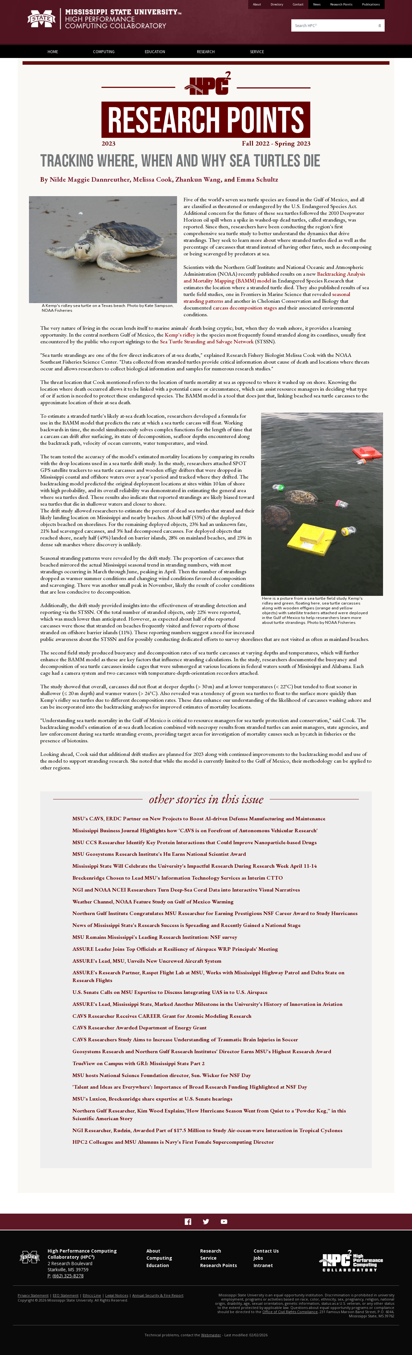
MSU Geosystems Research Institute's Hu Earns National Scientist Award (159, 853)
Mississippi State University (43, 22)
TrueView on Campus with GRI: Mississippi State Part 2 (138, 1063)
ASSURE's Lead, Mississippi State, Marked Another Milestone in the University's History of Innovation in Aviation (207, 1003)
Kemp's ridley (180, 334)
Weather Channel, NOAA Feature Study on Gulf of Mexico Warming (153, 901)
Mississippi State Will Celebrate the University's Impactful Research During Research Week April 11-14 (194, 865)
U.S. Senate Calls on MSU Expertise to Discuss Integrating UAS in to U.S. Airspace (169, 992)
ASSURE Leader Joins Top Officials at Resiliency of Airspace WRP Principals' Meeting (175, 948)
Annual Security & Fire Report (157, 1295)
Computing (104, 51)
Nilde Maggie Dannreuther (89, 179)
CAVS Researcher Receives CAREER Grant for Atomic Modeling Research (161, 1015)
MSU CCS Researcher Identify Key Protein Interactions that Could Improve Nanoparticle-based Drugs (194, 842)
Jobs (258, 1258)
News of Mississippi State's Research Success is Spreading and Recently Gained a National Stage (186, 925)
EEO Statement (66, 1295)
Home (53, 51)
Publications (371, 4)
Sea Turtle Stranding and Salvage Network (206, 341)
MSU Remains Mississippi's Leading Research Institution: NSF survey (154, 936)
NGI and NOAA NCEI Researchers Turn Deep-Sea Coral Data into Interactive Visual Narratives (186, 889)
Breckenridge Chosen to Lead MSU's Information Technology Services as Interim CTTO (177, 877)
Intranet (263, 1265)
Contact (298, 4)
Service (257, 51)
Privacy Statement (33, 1295)
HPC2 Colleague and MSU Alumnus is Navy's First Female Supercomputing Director (173, 1141)
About (257, 4)
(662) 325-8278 (68, 1276)
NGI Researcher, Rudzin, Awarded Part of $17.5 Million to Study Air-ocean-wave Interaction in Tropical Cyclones (207, 1130)
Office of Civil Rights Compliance (290, 1311)
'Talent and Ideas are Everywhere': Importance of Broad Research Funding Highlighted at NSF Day (189, 1086)
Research (206, 51)
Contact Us (266, 1251)
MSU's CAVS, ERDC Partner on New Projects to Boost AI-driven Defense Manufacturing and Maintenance (198, 818)
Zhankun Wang (197, 179)
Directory (277, 4)
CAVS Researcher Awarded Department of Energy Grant (139, 1027)
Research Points (341, 4)
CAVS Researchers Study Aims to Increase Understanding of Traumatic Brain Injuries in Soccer (185, 1039)
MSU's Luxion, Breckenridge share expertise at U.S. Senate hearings (152, 1098)
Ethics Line (92, 1295)
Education (155, 51)
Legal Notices (116, 1295)
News (317, 4)
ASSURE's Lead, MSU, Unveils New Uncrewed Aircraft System (146, 960)
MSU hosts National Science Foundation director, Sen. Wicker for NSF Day (161, 1075)
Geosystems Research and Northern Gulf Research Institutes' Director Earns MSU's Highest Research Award (201, 1051)
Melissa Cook (152, 179)
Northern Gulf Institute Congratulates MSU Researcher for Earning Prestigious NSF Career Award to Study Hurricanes (215, 913)
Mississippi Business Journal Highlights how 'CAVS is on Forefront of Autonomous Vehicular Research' (195, 830)
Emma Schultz (257, 179)
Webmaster (211, 1334)
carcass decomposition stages (244, 307)
